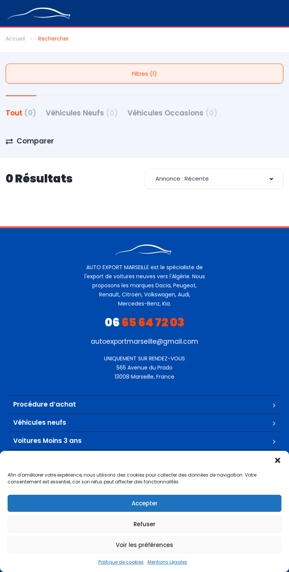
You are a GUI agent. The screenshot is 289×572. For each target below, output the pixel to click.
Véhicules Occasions (172, 113)
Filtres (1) (144, 74)
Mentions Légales (167, 562)
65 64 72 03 (145, 322)
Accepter (145, 503)
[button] (277, 460)
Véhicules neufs (39, 422)
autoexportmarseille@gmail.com (144, 341)
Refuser (144, 524)
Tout (21, 113)
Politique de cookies (121, 562)
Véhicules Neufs (82, 113)
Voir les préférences (144, 545)
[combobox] (213, 179)
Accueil (15, 38)
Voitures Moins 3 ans (47, 440)
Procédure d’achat (44, 404)
